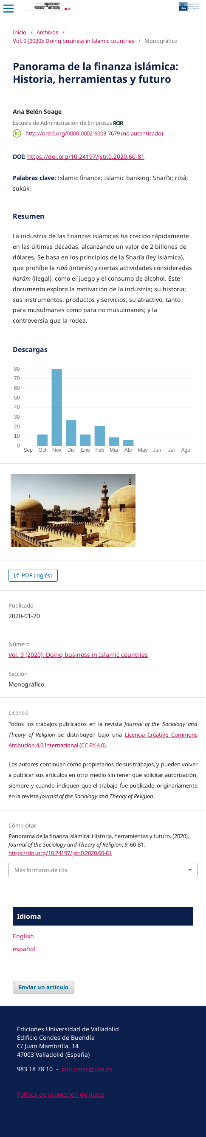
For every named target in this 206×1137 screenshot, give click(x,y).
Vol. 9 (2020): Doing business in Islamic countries (73, 41)
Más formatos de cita (41, 870)
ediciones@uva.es (87, 1069)
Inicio (19, 32)
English (23, 936)
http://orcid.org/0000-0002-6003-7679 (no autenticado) (94, 133)
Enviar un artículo (43, 987)
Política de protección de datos (60, 1094)
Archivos (47, 32)
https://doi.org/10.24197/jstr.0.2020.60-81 (85, 156)
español (24, 949)
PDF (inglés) (36, 575)
